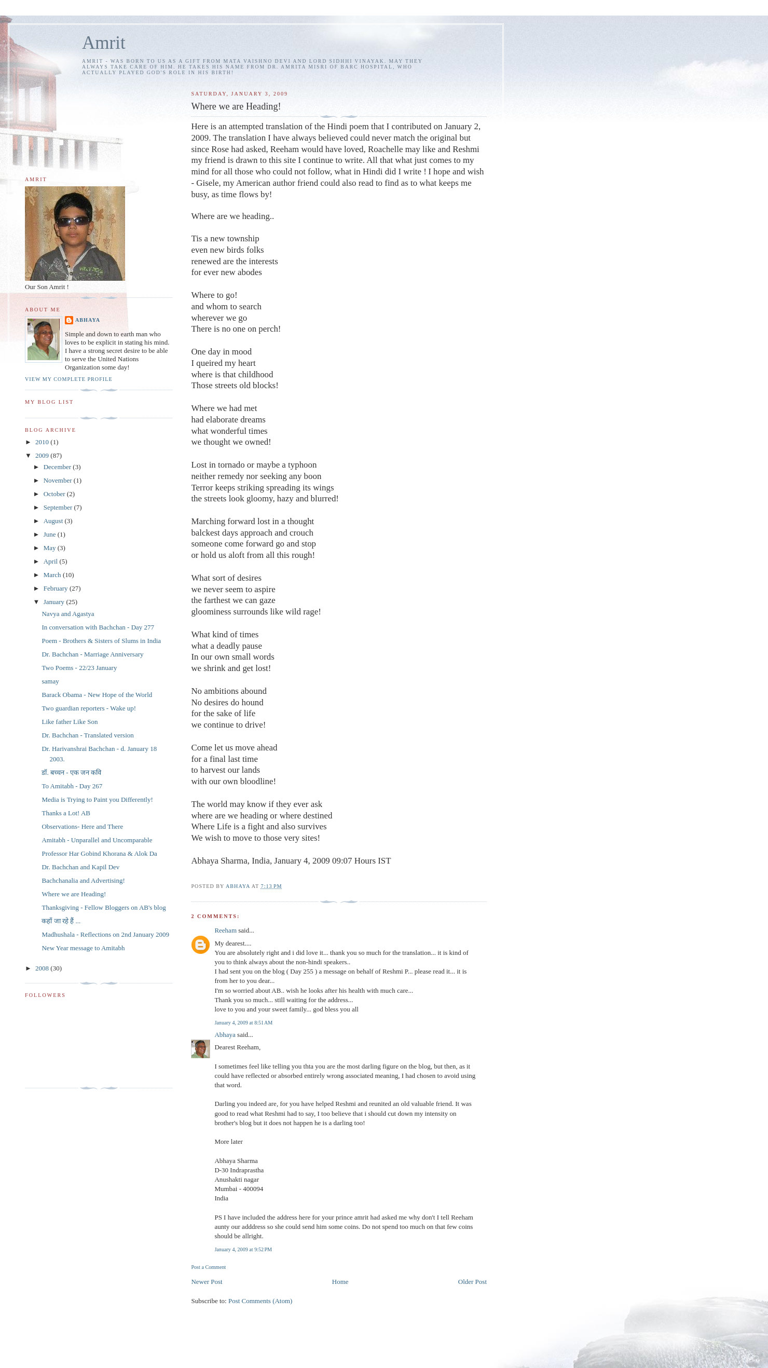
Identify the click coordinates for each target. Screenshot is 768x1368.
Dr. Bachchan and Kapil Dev (80, 867)
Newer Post (206, 1281)
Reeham (225, 930)
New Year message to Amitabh (83, 948)
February (57, 588)
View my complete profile (69, 379)
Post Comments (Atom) (260, 1301)
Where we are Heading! (74, 894)
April (52, 561)
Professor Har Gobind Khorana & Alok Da (99, 853)
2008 (42, 968)
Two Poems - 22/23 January (79, 668)
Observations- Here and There (82, 826)
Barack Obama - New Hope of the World (97, 695)
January (55, 602)
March (53, 575)
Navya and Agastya (68, 614)
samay (50, 681)
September (59, 507)
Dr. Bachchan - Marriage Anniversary (92, 654)
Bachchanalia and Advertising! (83, 880)
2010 (42, 442)
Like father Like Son (70, 722)
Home (340, 1281)
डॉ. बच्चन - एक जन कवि (71, 772)
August (54, 521)
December (58, 467)
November (59, 480)
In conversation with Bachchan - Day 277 (98, 627)
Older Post (472, 1281)
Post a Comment (208, 1267)
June (51, 534)
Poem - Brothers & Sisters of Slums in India (101, 641)
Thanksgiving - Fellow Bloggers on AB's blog (104, 907)
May (51, 548)
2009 (42, 455)
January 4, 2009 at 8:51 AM (243, 1022)
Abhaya (224, 1034)
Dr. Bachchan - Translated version (87, 735)
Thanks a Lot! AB (66, 813)
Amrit (104, 43)
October (55, 494)
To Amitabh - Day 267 (72, 786)
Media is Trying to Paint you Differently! (97, 799)
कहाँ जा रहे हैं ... (61, 921)
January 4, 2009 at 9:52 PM (243, 1249)
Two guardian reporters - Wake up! (89, 708)
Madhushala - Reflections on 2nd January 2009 (105, 934)
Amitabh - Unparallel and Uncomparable (97, 840)
